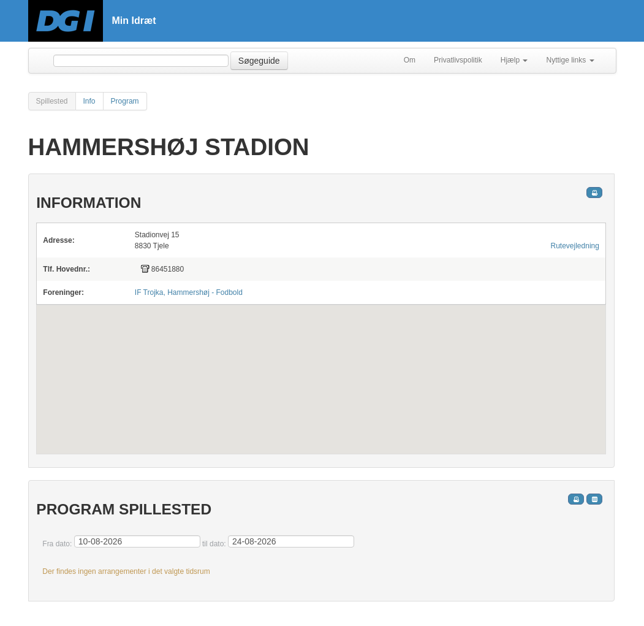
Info (89, 101)
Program (125, 101)
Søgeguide (259, 61)
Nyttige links (570, 60)
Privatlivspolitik (458, 60)
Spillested (52, 101)
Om (409, 60)
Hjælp (514, 60)
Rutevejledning (575, 246)
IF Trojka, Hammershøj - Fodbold (189, 292)
